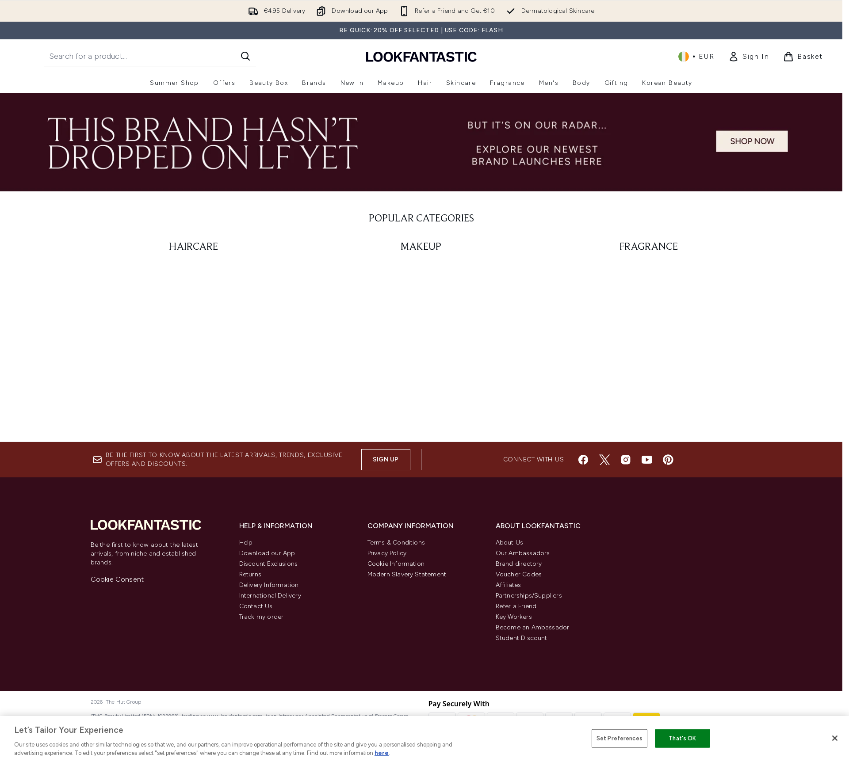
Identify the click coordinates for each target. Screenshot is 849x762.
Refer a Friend (516, 606)
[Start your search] (150, 56)
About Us (510, 542)
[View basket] (803, 56)
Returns (250, 574)
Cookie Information (396, 564)
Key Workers (514, 617)
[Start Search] (245, 56)
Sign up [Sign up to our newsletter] (385, 459)
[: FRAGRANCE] (649, 249)
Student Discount (521, 638)
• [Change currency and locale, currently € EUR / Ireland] (696, 56)
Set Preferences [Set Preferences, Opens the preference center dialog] (619, 738)
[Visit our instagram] (625, 459)
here (382, 753)
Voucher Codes (519, 574)
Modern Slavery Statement (407, 574)
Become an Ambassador (533, 627)
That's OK (682, 738)
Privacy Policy (387, 553)
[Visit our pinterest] (668, 459)
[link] (748, 56)
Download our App (267, 553)
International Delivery (270, 595)
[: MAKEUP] (421, 249)
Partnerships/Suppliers (529, 595)
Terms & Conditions (396, 542)
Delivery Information (269, 585)
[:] (194, 288)
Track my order (261, 617)
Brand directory (519, 564)
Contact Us (256, 606)
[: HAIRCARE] (194, 249)
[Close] (835, 738)
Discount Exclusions (268, 564)
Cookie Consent (117, 579)
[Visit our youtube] (647, 459)
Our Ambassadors (523, 553)
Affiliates (508, 585)
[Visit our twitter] (604, 459)
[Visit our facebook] (583, 459)
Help (246, 542)
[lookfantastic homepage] (421, 56)
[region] (424, 739)
